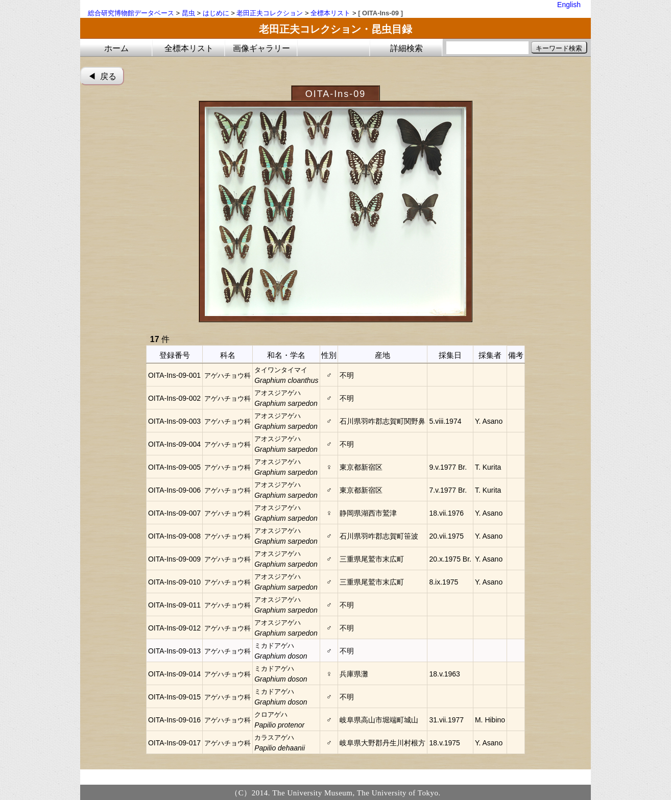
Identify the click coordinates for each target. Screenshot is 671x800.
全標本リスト (330, 13)
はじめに (216, 13)
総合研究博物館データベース (131, 13)
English (569, 5)
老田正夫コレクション (269, 13)
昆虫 (188, 13)
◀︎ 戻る (102, 76)
